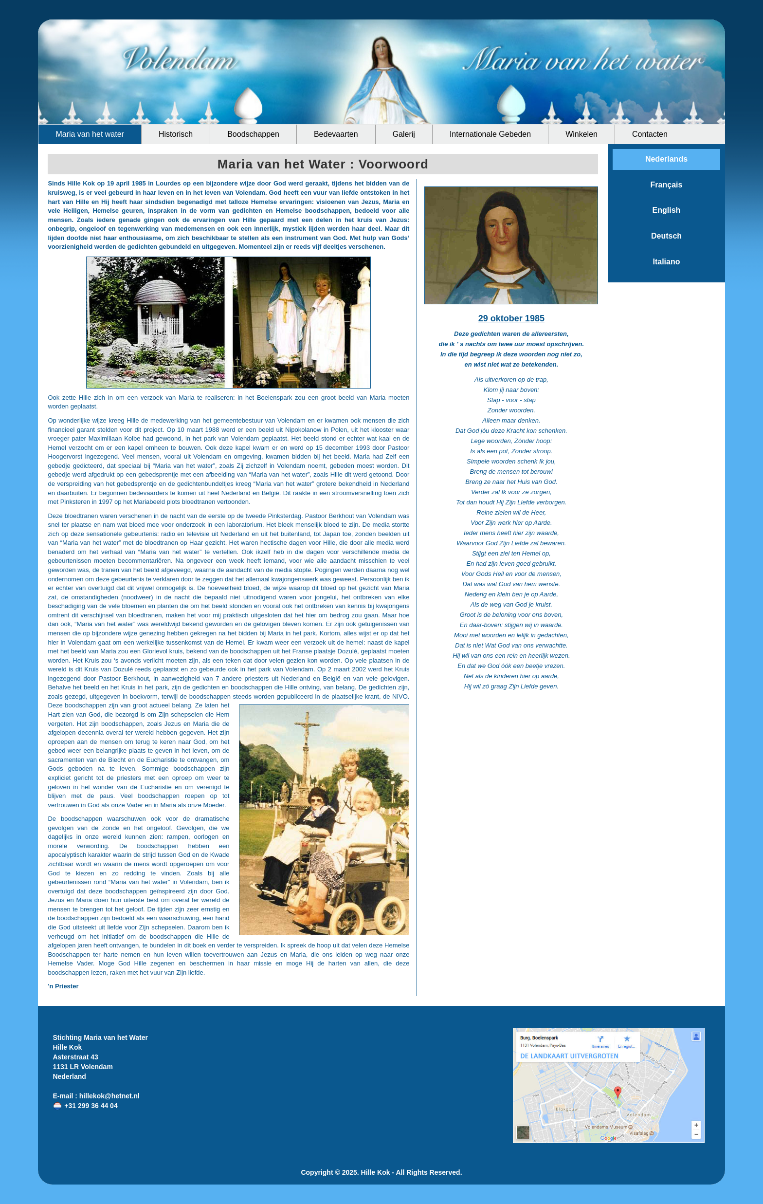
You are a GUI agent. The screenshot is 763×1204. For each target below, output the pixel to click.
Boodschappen (253, 134)
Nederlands (666, 159)
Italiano (666, 262)
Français (667, 185)
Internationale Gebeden (490, 134)
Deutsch (666, 236)
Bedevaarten (336, 134)
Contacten (650, 134)
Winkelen (581, 134)
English (667, 210)
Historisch (176, 134)
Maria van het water (89, 134)
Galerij (404, 134)
